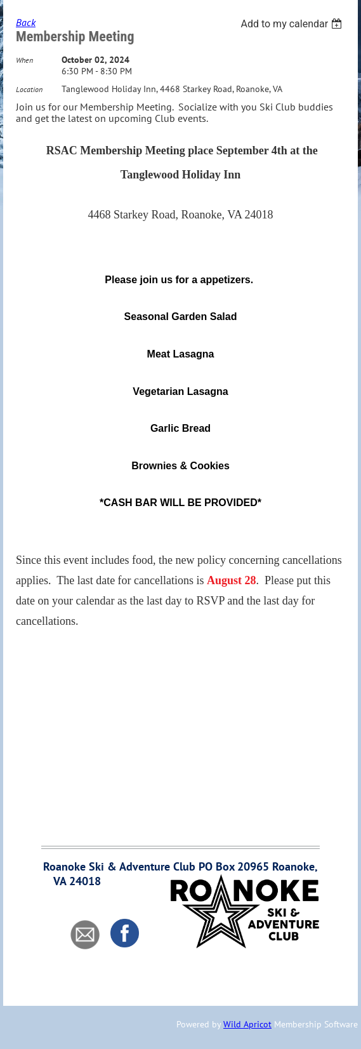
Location (29, 89)
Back (26, 22)
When (24, 60)
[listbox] (292, 24)
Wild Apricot (247, 1024)
